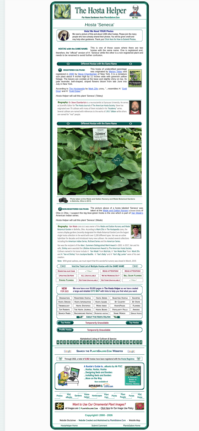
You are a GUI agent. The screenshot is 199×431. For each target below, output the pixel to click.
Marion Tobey (115, 71)
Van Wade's (137, 213)
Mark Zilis (93, 88)
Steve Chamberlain (87, 74)
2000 (71, 74)
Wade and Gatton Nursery (116, 210)
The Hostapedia (77, 88)
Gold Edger (74, 91)
